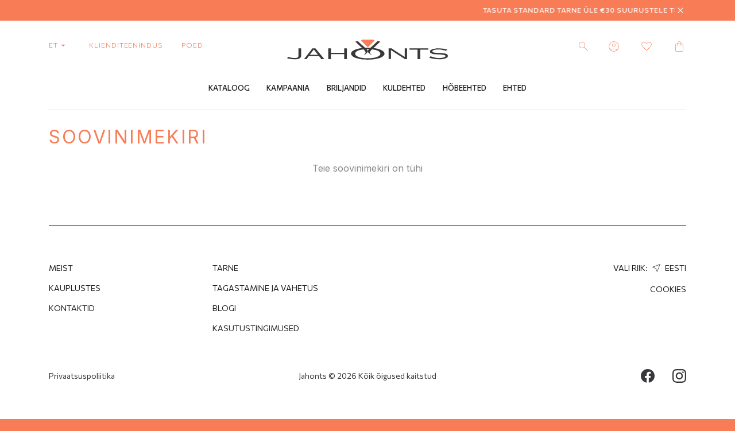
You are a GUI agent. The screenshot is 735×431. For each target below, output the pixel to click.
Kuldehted (404, 87)
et (59, 45)
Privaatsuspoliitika (82, 375)
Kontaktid (72, 308)
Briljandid (346, 87)
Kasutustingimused (255, 328)
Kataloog (229, 87)
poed (192, 45)
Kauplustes (74, 288)
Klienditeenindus (126, 45)
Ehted (515, 87)
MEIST (61, 268)
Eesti (667, 268)
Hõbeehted (464, 87)
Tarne (225, 268)
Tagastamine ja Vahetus (265, 288)
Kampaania (288, 87)
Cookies (668, 289)
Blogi (224, 308)
